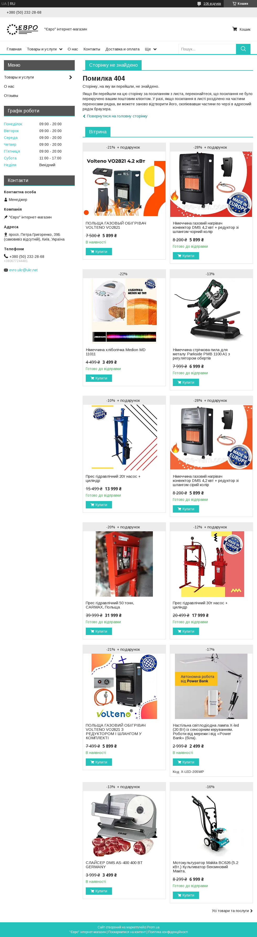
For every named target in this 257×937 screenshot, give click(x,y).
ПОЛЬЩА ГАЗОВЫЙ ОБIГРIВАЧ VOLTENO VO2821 (116, 225)
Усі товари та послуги (230, 911)
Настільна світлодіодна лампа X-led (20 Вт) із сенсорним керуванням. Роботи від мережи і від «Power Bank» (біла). (206, 731)
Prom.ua (153, 927)
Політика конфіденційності (168, 932)
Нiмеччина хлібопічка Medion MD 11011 (116, 352)
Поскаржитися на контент (127, 932)
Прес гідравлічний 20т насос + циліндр (113, 478)
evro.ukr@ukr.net (23, 270)
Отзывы (11, 95)
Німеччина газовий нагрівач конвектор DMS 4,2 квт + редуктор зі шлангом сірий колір (206, 480)
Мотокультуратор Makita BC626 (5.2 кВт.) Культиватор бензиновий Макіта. (205, 867)
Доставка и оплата (122, 49)
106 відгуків (212, 4)
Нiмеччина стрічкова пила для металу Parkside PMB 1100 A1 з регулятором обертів (201, 354)
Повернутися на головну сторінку (117, 116)
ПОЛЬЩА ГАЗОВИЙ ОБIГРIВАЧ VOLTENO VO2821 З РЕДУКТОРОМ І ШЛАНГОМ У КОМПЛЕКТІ (116, 731)
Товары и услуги (42, 49)
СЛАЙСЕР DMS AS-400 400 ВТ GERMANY (114, 865)
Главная (14, 49)
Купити (101, 251)
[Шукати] (243, 49)
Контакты (91, 49)
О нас (73, 49)
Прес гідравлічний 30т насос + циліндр (200, 605)
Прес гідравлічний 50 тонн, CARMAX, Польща (110, 605)
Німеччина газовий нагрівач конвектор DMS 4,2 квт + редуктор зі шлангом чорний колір (206, 227)
